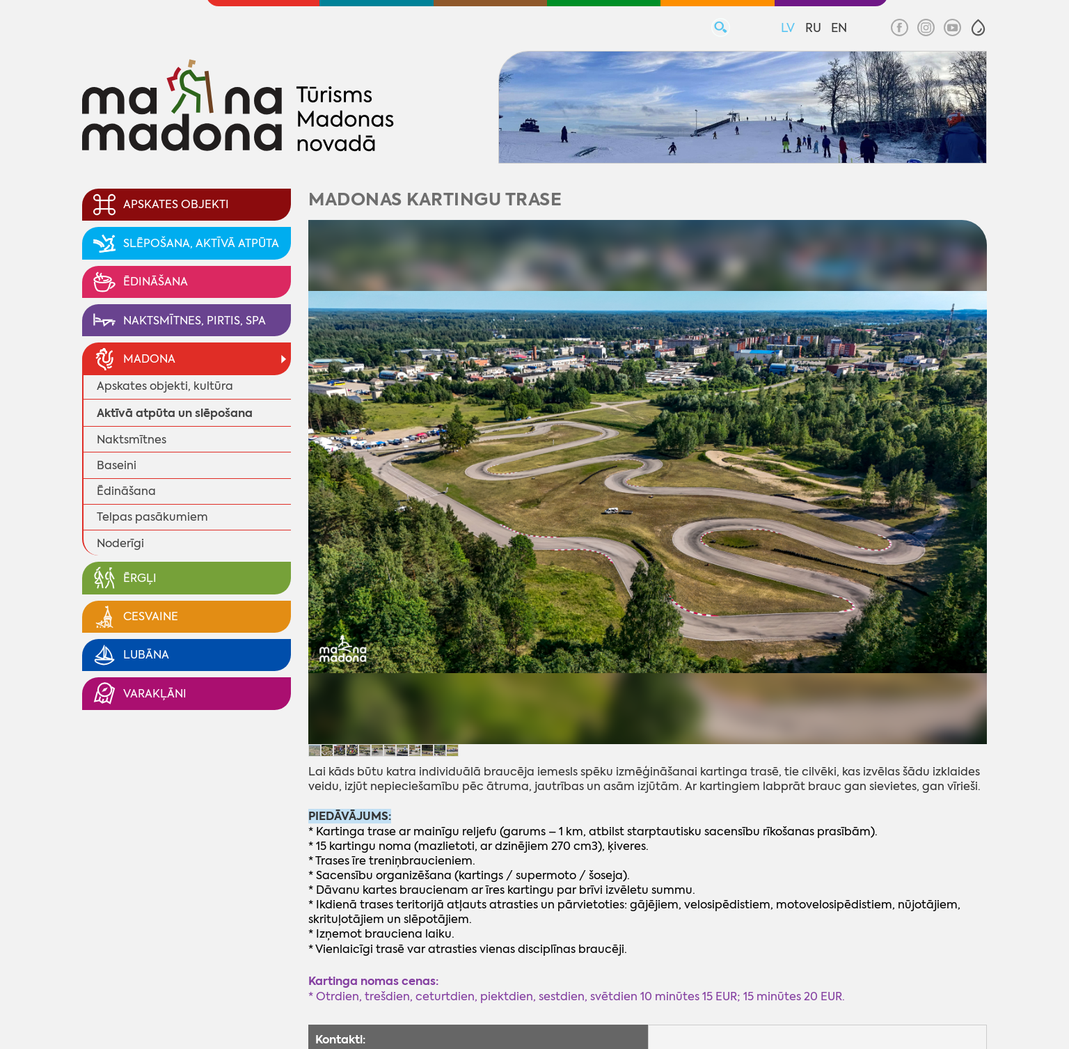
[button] (978, 27)
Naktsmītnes (131, 439)
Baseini (116, 465)
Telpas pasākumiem (152, 517)
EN (839, 28)
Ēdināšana (126, 491)
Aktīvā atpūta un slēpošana (175, 413)
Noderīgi (120, 543)
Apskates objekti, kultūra (165, 386)
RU (813, 28)
